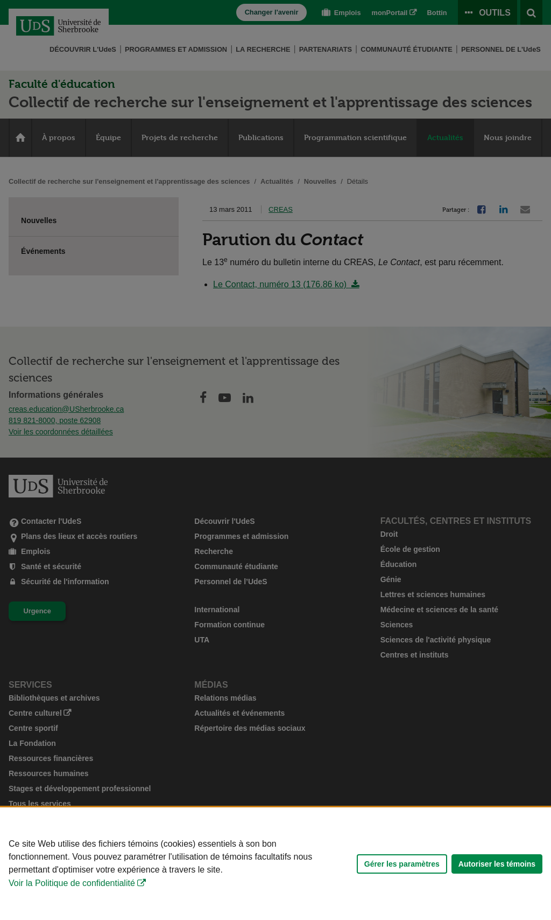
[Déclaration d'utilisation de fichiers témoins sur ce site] (275, 863)
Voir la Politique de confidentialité (72, 883)
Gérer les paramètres (402, 864)
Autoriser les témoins (496, 864)
